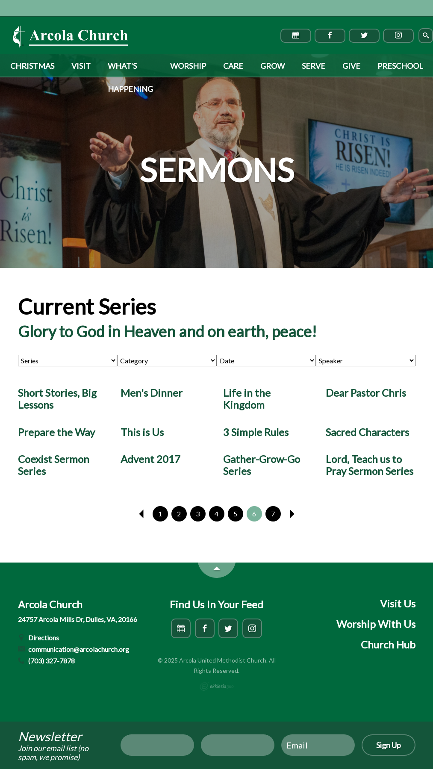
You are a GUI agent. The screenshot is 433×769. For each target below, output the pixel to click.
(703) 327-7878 (46, 661)
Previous (141, 514)
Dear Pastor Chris (366, 392)
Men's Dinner (152, 392)
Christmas (32, 66)
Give (351, 66)
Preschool (400, 66)
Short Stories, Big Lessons (57, 398)
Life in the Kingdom (247, 398)
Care (233, 66)
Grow (272, 66)
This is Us (142, 432)
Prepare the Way (56, 432)
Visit (81, 66)
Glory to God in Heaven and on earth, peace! (167, 331)
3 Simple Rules (256, 432)
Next (292, 514)
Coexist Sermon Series (53, 465)
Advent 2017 (150, 459)
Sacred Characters (367, 432)
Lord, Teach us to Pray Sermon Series (369, 465)
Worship (188, 66)
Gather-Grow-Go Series (261, 465)
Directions (38, 637)
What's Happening (130, 69)
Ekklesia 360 (217, 686)
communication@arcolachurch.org (74, 649)
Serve (313, 66)
